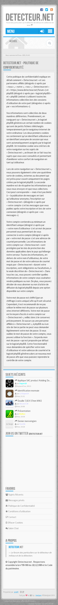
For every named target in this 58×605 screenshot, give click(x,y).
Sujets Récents (14, 494)
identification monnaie (27, 390)
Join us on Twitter (24, 433)
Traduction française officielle (15, 601)
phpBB (16, 592)
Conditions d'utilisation (18, 511)
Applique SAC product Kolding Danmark (35, 380)
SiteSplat (38, 596)
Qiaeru (33, 601)
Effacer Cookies (14, 522)
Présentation (22, 410)
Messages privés (15, 500)
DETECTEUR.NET (30, 18)
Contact (11, 517)
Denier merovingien (26, 421)
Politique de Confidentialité (20, 505)
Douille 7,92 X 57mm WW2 (28, 400)
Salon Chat (12, 528)
